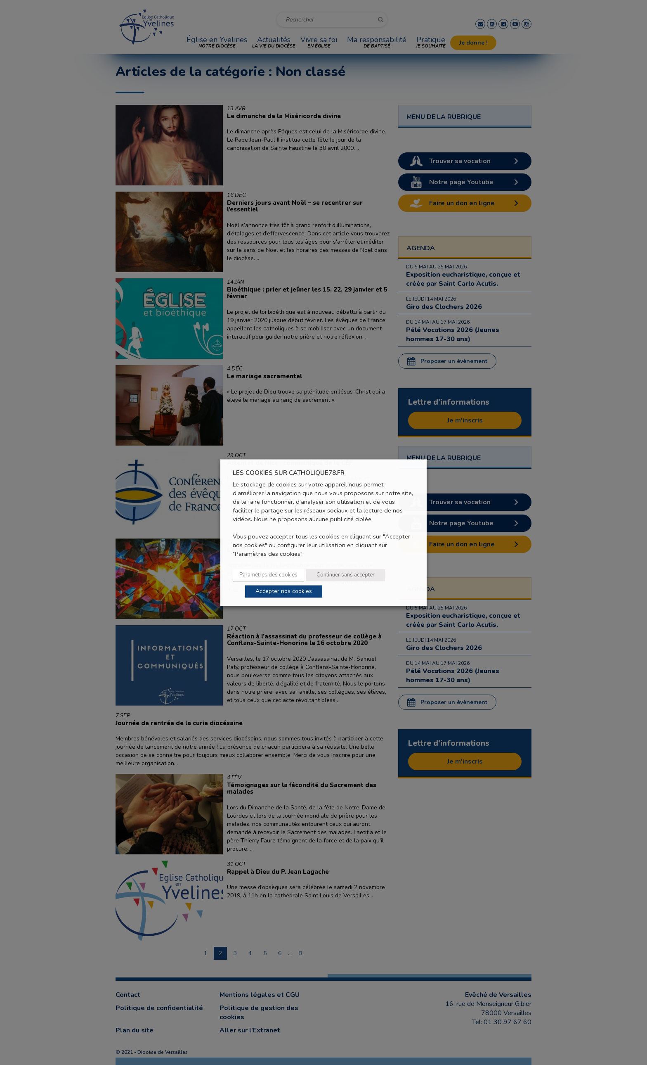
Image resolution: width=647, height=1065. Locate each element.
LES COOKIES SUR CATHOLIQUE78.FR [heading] (289, 473)
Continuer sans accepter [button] (345, 575)
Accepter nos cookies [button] (283, 591)
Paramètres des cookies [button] (268, 575)
